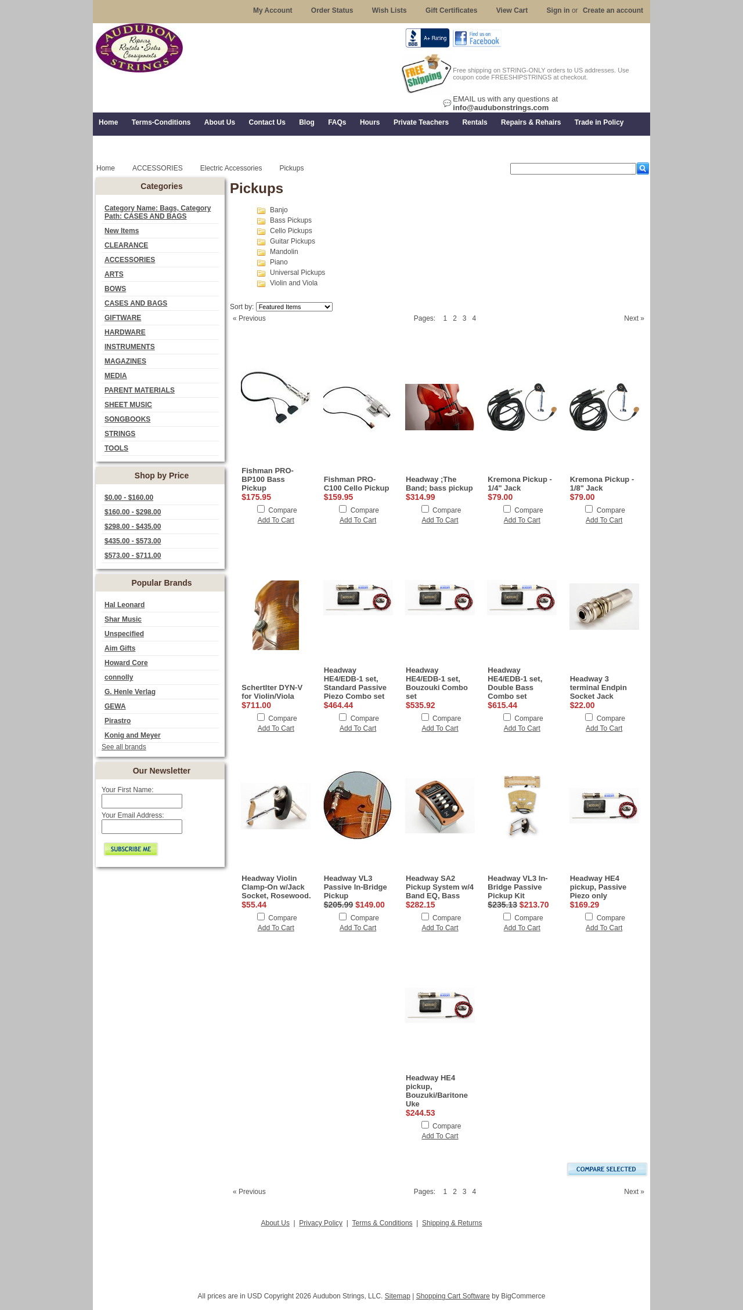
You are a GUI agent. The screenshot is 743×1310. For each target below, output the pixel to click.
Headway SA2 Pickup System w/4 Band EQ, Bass (440, 887)
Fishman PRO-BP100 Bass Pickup (267, 479)
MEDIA (115, 376)
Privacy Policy (320, 1223)
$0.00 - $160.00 (128, 497)
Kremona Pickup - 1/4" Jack (520, 483)
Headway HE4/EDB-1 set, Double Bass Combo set (515, 683)
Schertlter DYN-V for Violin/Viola (271, 692)
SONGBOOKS (127, 419)
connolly (118, 677)
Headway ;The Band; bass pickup (439, 483)
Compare (282, 510)
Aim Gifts (119, 648)
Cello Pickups (291, 231)
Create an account (613, 10)
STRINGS (119, 434)
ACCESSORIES (129, 260)
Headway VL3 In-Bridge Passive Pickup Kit (517, 887)
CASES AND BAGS (135, 303)
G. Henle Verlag (130, 692)
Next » (634, 318)
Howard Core (126, 663)
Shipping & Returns (452, 1223)
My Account (273, 10)
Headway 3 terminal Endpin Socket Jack (598, 687)
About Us (275, 1223)
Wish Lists (389, 10)
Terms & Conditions (382, 1223)
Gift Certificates (451, 10)
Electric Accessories (231, 168)
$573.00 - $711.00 (132, 555)
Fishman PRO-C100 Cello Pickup (356, 483)
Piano (279, 262)
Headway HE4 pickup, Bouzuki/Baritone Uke (437, 1090)
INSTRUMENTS (129, 347)
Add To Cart (276, 520)
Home (105, 168)
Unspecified (124, 634)
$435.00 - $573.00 (132, 541)
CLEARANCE (126, 245)
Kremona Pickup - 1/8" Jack (602, 483)
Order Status (332, 10)
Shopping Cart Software (453, 1296)
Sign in (558, 10)
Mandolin (284, 252)
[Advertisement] (371, 1256)
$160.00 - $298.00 (132, 512)
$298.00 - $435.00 (132, 526)
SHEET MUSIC (128, 405)
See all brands (124, 747)
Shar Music (123, 619)
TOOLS (116, 448)
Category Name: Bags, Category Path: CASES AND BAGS (157, 212)
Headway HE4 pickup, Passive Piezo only (598, 887)
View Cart (512, 10)
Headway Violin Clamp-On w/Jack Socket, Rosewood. (276, 887)
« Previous (249, 318)
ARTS (114, 274)
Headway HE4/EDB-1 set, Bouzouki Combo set (437, 683)
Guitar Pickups (292, 241)
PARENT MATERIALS (139, 390)
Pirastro (117, 721)
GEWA (115, 706)
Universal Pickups (297, 272)
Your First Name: (128, 790)
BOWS (115, 289)
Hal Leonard (124, 605)
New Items (121, 231)
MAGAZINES (125, 361)
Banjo (279, 210)
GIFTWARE (122, 318)
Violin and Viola (294, 283)
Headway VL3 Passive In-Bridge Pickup (355, 887)
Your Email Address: (133, 815)
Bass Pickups (291, 220)
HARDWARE (125, 332)
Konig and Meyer (132, 735)
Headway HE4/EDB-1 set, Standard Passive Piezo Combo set (355, 683)
